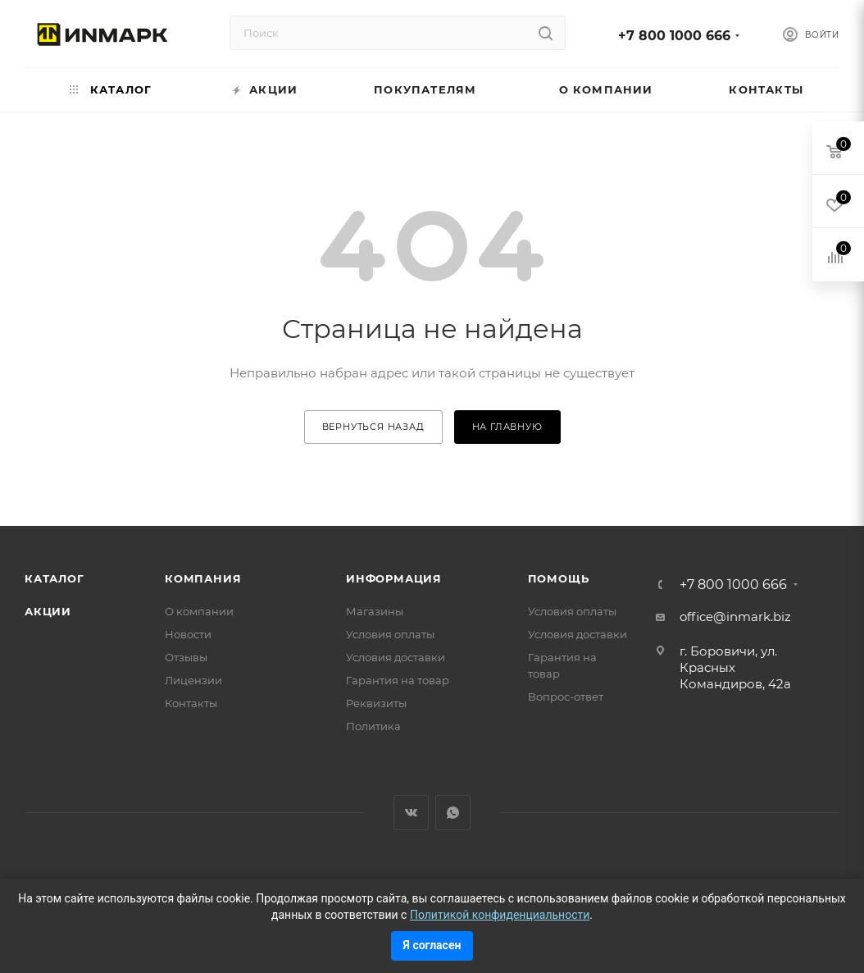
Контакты (191, 703)
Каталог (54, 578)
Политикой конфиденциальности (499, 914)
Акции (48, 611)
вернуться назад (373, 426)
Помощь (558, 578)
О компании (199, 611)
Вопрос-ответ (565, 696)
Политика (373, 726)
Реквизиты (376, 703)
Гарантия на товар (397, 680)
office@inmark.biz (735, 616)
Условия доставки (395, 657)
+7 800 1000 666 (674, 35)
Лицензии (193, 680)
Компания (203, 578)
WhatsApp (453, 812)
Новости (188, 634)
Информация (394, 578)
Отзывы (186, 657)
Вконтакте (411, 812)
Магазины (374, 611)
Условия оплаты (390, 634)
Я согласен (432, 945)
